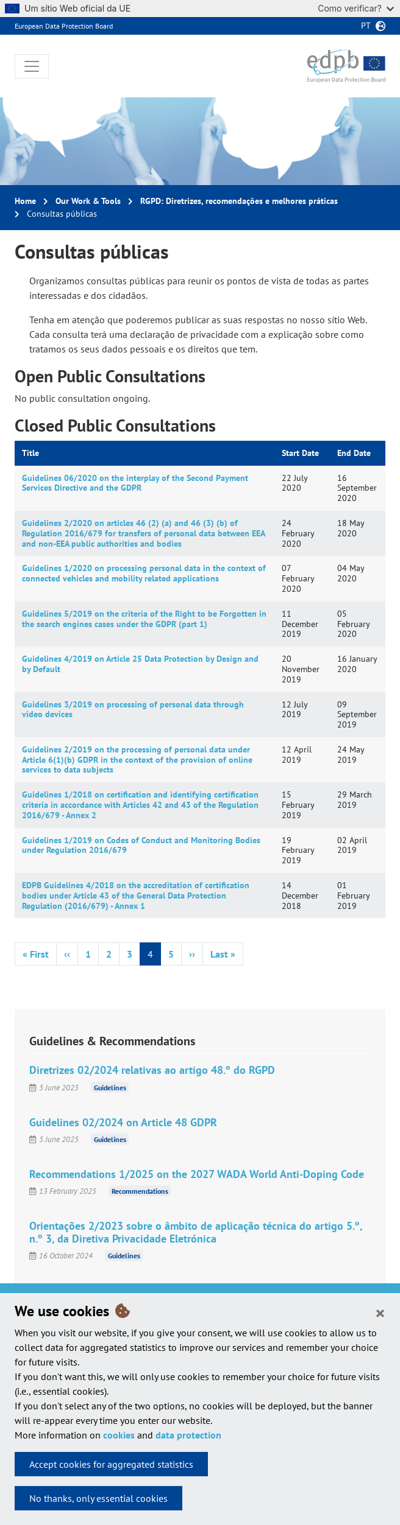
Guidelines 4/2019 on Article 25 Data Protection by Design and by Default (140, 664)
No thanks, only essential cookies (98, 1498)
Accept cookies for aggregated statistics (111, 1464)
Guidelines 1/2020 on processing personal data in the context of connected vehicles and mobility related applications (144, 573)
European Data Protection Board (64, 25)
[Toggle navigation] (32, 66)
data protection (188, 1435)
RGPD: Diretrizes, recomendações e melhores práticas (239, 200)
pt (366, 25)
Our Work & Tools (88, 200)
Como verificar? (356, 8)
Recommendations (140, 1191)
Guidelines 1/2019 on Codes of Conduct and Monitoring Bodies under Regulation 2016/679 (141, 845)
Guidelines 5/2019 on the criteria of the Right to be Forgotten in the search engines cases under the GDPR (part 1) (144, 618)
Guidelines (110, 1087)
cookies (119, 1435)
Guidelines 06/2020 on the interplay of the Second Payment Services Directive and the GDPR (135, 483)
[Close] (380, 1312)
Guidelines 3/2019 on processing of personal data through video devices (133, 709)
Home (25, 200)
